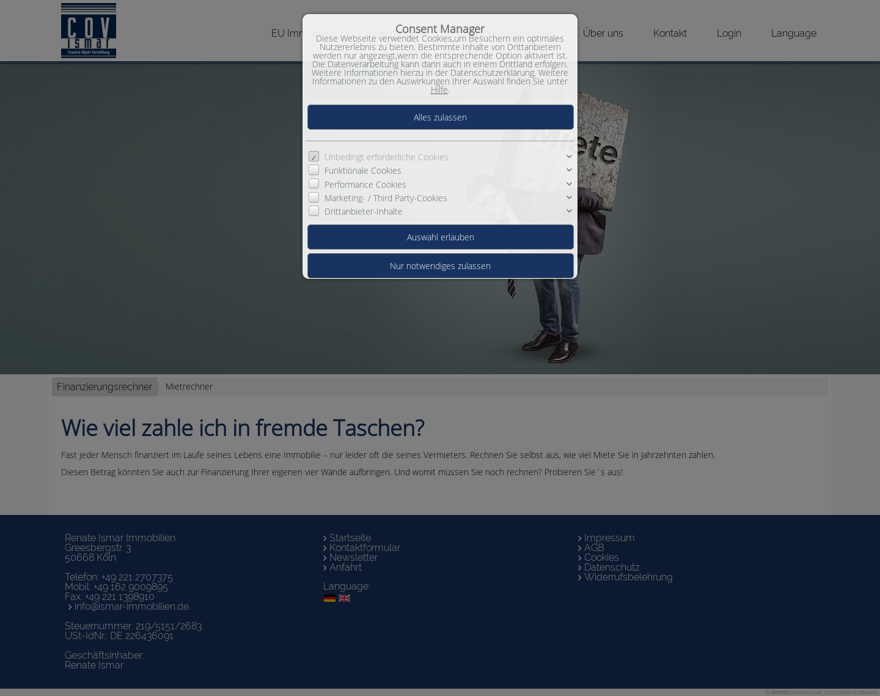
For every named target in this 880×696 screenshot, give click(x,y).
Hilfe (439, 89)
